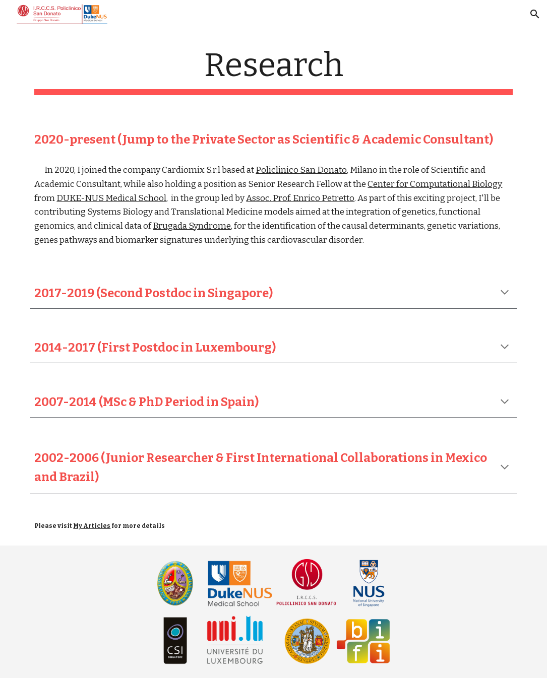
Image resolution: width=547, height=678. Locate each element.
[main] (273, 70)
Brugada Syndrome (192, 226)
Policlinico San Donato (301, 170)
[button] (535, 14)
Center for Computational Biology (435, 184)
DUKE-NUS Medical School (111, 198)
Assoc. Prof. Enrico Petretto (300, 198)
